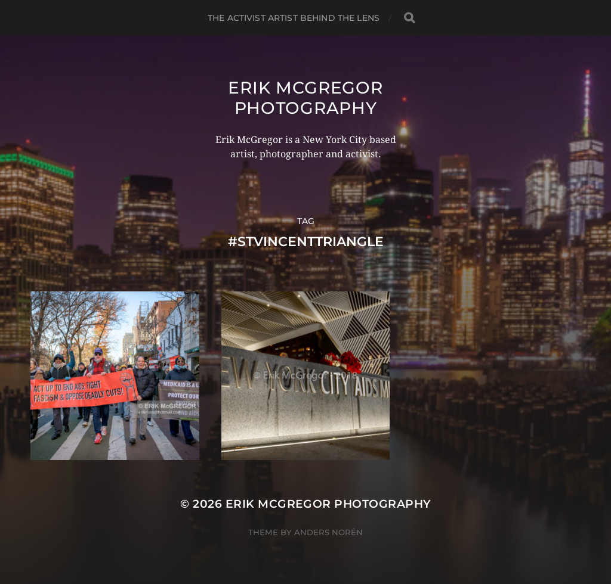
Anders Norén (328, 532)
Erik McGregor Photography (305, 97)
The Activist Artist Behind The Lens (293, 18)
